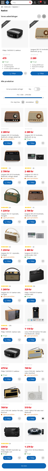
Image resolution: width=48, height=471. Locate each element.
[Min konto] (35, 2)
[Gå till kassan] (45, 2)
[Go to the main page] (2, 7)
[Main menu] (2, 2)
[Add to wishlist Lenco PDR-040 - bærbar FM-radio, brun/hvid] (43, 379)
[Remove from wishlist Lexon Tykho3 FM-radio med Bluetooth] (43, 418)
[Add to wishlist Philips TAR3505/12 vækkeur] (25, 73)
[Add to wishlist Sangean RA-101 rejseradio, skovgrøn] (19, 222)
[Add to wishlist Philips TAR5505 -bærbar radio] (19, 340)
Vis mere (24, 466)
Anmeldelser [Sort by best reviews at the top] (32, 102)
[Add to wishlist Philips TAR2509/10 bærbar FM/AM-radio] (43, 300)
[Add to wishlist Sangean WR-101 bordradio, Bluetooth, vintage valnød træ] (19, 143)
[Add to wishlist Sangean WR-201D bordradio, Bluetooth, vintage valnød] (19, 182)
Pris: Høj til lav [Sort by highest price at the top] (18, 102)
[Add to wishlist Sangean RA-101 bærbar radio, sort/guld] (19, 300)
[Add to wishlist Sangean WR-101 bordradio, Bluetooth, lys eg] (43, 143)
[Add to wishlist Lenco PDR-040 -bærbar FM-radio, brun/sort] (19, 418)
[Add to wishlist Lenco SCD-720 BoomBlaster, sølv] (43, 458)
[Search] (21, 2)
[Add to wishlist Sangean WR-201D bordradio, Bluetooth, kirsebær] (43, 222)
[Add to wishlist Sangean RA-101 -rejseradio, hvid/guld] (19, 261)
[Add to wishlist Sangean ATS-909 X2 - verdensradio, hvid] (43, 261)
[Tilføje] (12, 73)
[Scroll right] (44, 16)
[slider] (4, 97)
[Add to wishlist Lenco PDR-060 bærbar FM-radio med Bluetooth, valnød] (43, 340)
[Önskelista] (39, 2)
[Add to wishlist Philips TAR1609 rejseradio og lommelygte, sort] (19, 458)
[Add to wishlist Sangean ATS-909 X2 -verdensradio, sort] (43, 182)
